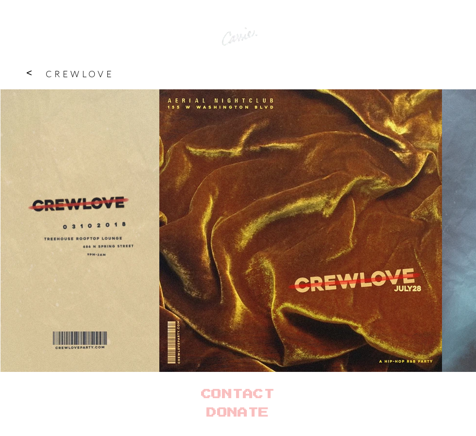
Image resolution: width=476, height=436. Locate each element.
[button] (29, 72)
